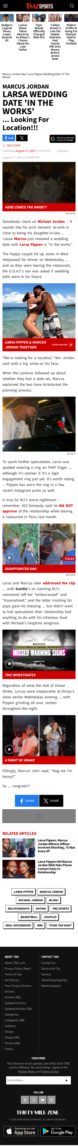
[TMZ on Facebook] (25, 1100)
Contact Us (48, 963)
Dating (40, 908)
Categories (11, 1014)
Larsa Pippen (23, 892)
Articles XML (13, 997)
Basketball (29, 917)
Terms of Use (13, 974)
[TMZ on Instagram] (51, 1100)
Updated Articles (15, 1003)
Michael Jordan (30, 900)
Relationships (18, 908)
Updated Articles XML (18, 1008)
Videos (9, 1049)
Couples (50, 917)
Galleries (10, 1026)
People (9, 1031)
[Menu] (5, 5)
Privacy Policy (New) (18, 968)
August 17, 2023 (26, 151)
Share (26, 801)
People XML (12, 1037)
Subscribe (67, 1080)
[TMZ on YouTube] (42, 1100)
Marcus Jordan (51, 892)
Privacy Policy (27, 1071)
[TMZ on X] (34, 1100)
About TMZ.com (15, 963)
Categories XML (15, 1020)
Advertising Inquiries (54, 980)
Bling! (53, 900)
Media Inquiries (51, 986)
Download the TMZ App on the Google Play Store (57, 1131)
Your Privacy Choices (18, 986)
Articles (10, 991)
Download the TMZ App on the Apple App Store (20, 1131)
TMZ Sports (60, 908)
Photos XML (12, 1043)
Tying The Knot (60, 925)
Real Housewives (18, 925)
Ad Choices (12, 980)
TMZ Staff (13, 145)
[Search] (72, 5)
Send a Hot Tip (50, 968)
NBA (40, 925)
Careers (46, 974)
